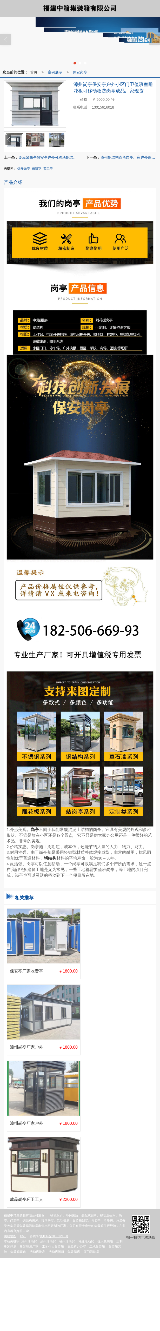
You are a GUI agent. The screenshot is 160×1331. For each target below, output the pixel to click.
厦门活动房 (91, 1252)
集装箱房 (74, 1252)
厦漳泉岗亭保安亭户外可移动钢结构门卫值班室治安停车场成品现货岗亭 (49, 157)
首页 (33, 72)
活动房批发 (37, 1252)
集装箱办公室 (76, 1246)
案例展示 (55, 72)
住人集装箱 (105, 1241)
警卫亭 (48, 168)
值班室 (36, 168)
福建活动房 (86, 1241)
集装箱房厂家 (29, 1246)
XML (23, 1236)
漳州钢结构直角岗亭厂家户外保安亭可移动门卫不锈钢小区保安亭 (128, 157)
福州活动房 (67, 1241)
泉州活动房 (48, 1241)
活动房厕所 (56, 1252)
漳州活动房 (29, 1241)
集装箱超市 (18, 1252)
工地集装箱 (97, 1246)
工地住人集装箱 (53, 1246)
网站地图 (10, 1236)
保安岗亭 (80, 72)
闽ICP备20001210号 (54, 1236)
